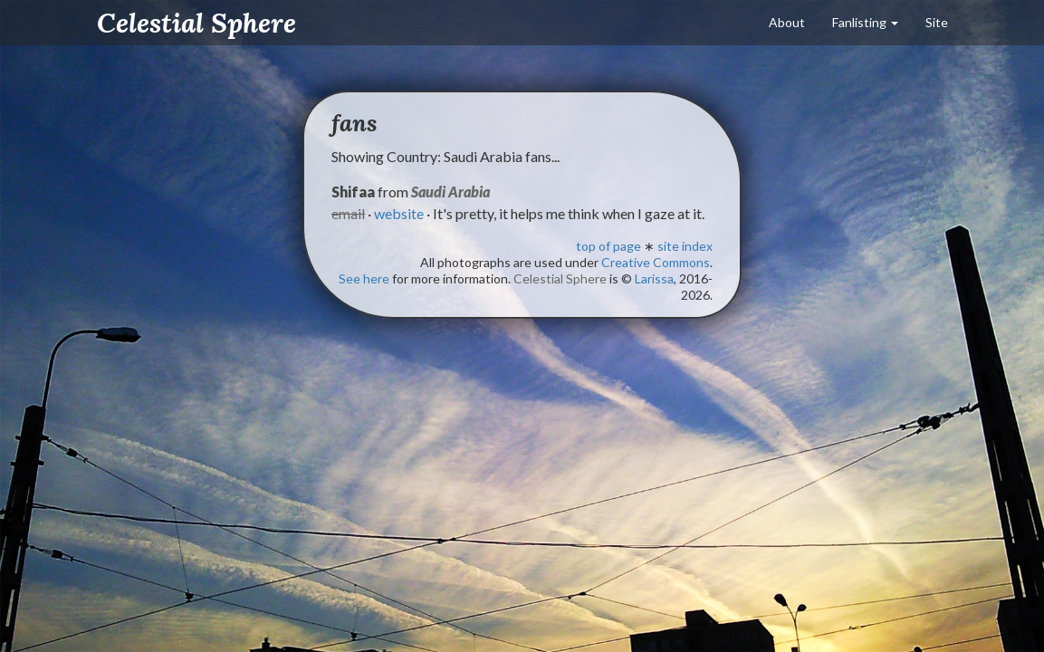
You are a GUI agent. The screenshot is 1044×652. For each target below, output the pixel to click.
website (399, 213)
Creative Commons (655, 262)
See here (364, 278)
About (787, 22)
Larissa (654, 278)
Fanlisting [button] (865, 22)
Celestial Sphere (196, 22)
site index (685, 246)
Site (936, 22)
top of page (608, 246)
